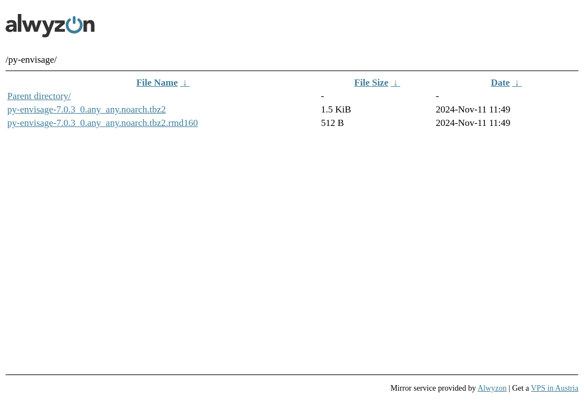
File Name (157, 82)
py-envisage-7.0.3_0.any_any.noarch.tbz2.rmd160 (102, 123)
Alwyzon (492, 387)
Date (500, 82)
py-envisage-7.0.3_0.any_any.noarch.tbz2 (86, 109)
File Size (371, 82)
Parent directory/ (39, 96)
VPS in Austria (554, 387)
